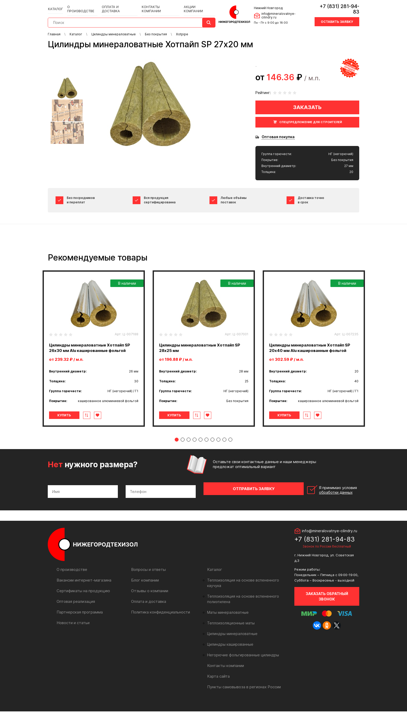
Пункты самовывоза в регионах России (242, 689)
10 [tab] (230, 450)
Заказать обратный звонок (327, 604)
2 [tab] (183, 450)
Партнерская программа (79, 620)
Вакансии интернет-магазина (83, 588)
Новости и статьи (73, 631)
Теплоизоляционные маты (229, 626)
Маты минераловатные (226, 615)
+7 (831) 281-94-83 (336, 6)
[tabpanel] (94, 354)
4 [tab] (194, 450)
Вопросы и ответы (148, 577)
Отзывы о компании (149, 599)
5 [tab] (200, 450)
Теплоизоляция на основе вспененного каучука (247, 588)
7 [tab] (212, 450)
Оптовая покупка (278, 137)
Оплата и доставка (117, 6)
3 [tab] (189, 450)
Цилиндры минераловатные (231, 636)
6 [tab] (206, 450)
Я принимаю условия (323, 499)
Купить (69, 426)
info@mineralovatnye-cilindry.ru (284, 13)
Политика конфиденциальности (159, 620)
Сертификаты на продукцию (82, 599)
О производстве (82, 6)
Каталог (56, 6)
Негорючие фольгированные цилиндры (240, 658)
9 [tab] (224, 450)
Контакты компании (156, 6)
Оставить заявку (337, 16)
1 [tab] (177, 450)
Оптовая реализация (75, 609)
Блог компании (144, 588)
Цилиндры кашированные (229, 647)
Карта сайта (218, 679)
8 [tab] (218, 450)
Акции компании (194, 6)
